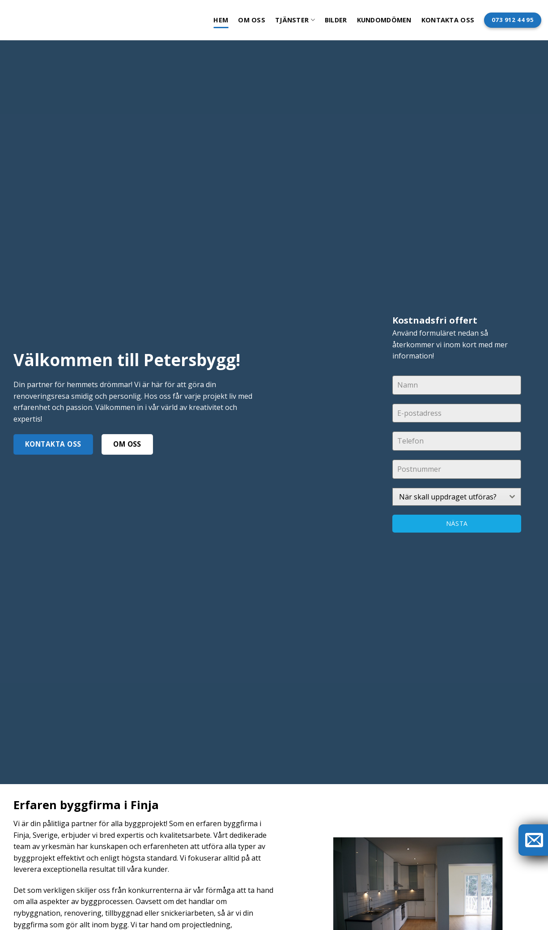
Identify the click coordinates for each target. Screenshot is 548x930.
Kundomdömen (384, 20)
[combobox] (456, 497)
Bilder (336, 20)
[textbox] (448, 496)
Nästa (456, 523)
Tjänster (295, 20)
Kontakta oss (447, 20)
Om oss (251, 20)
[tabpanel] (456, 440)
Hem (220, 20)
